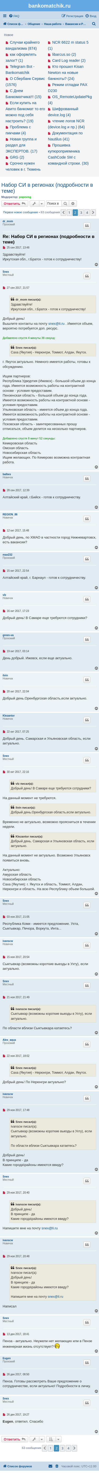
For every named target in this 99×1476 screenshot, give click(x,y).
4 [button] (87, 212)
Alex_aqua (9, 1039)
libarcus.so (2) (64, 54)
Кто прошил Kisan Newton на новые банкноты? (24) (66, 72)
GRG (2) (17, 157)
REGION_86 (10, 514)
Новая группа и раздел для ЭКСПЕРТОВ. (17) (21, 145)
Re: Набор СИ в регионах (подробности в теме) (49, 239)
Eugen (7, 1358)
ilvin (5, 675)
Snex (6, 271)
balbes (7, 474)
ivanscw (8, 941)
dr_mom (8, 221)
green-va (8, 635)
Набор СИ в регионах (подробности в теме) (47, 188)
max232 (7, 554)
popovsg (25, 197)
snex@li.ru (56, 324)
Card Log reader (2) (69, 60)
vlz (4, 595)
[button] (63, 212)
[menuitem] (14, 16)
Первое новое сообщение (20, 212)
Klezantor (9, 715)
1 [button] (69, 212)
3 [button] (81, 212)
